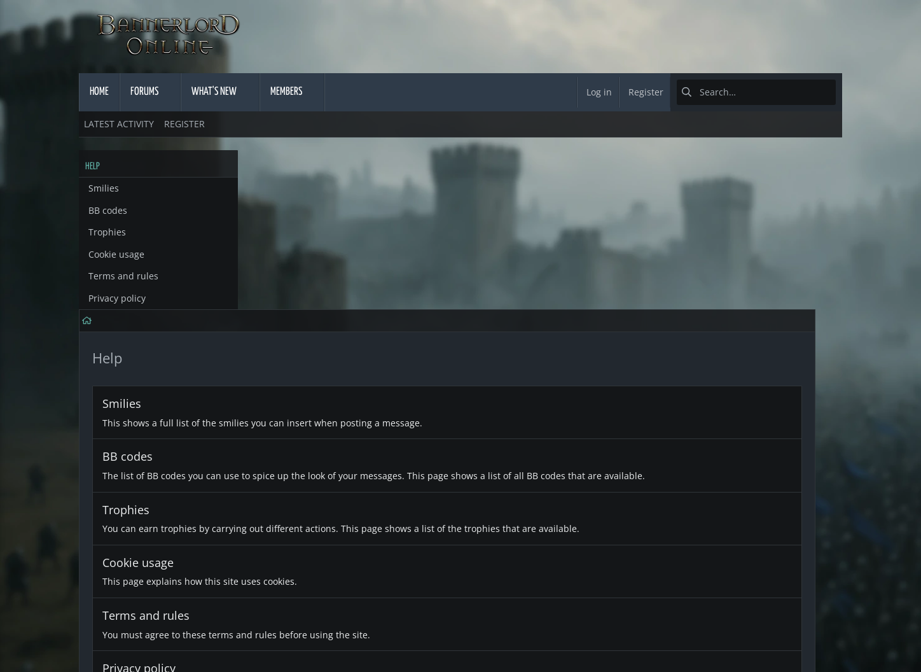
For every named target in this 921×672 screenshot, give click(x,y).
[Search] (756, 92)
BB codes (107, 210)
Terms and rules (123, 276)
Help (724, 635)
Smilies (103, 188)
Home (761, 635)
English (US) (109, 635)
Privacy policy (117, 298)
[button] (170, 92)
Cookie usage (116, 254)
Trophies (107, 232)
